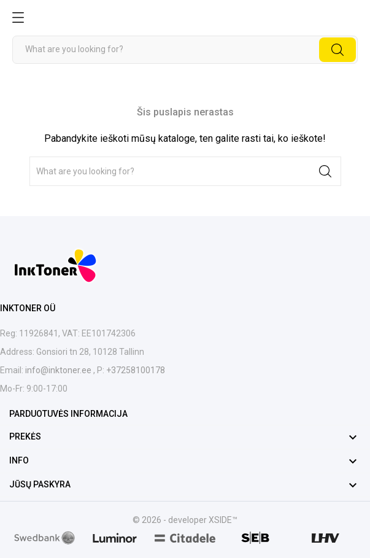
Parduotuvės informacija (68, 414)
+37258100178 (134, 370)
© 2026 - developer (171, 520)
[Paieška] (185, 50)
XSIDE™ (223, 520)
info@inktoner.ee (59, 370)
